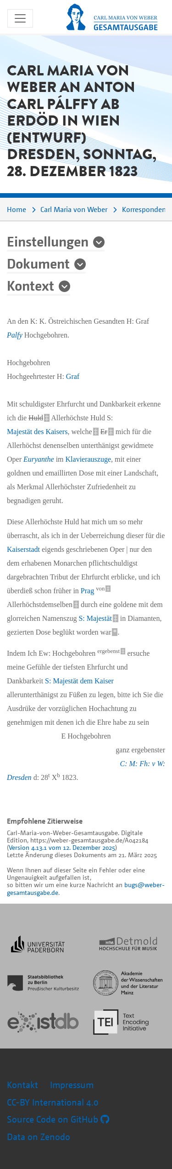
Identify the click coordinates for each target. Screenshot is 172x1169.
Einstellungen (48, 241)
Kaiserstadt (23, 549)
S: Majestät (94, 618)
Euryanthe (38, 459)
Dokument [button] (38, 263)
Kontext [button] (30, 285)
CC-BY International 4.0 (53, 1102)
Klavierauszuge (88, 459)
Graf (72, 376)
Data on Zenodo (38, 1136)
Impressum (72, 1084)
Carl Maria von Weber (73, 209)
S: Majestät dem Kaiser (79, 681)
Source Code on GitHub (58, 1119)
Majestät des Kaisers (37, 432)
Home (16, 209)
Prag (87, 591)
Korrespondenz (145, 209)
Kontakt (22, 1084)
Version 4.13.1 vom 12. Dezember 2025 (62, 847)
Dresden (19, 777)
